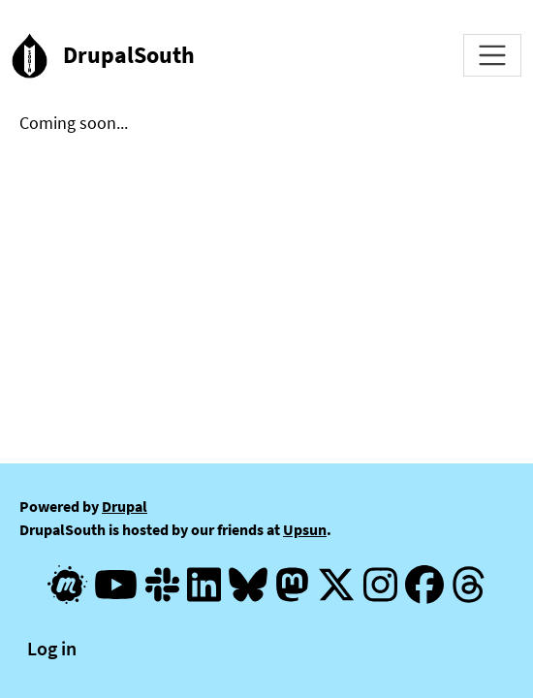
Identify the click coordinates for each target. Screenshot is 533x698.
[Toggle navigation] (492, 55)
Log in (52, 648)
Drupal (124, 506)
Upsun (305, 529)
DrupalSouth (129, 55)
